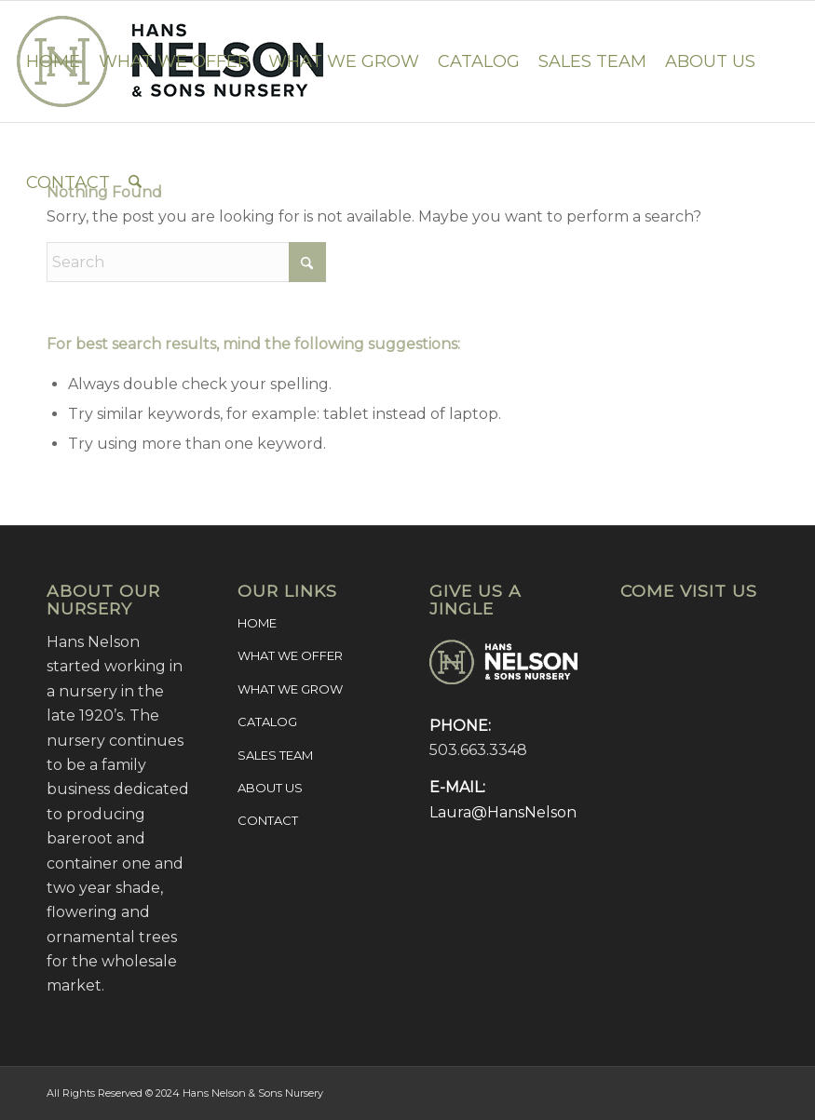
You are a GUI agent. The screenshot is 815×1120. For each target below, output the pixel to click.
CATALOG (267, 721)
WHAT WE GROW (290, 688)
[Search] (135, 182)
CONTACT (268, 820)
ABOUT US (270, 787)
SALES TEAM (275, 755)
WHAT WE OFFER (290, 655)
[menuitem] (53, 61)
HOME (257, 622)
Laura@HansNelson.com (520, 812)
